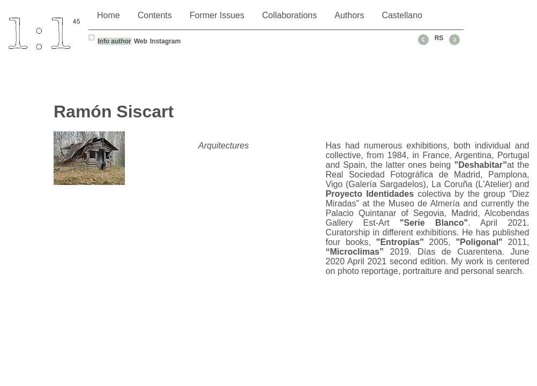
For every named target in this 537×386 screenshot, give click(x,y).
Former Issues (217, 15)
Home (108, 15)
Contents (155, 15)
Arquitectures (223, 145)
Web (140, 41)
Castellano (402, 15)
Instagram (165, 41)
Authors (349, 15)
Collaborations (289, 15)
